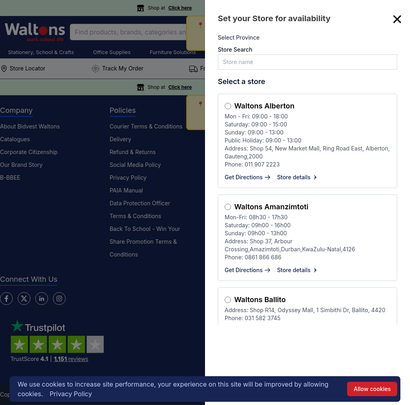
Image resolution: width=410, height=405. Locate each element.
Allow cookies (372, 388)
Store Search (235, 49)
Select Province (238, 37)
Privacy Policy (71, 394)
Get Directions (248, 177)
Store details (298, 177)
